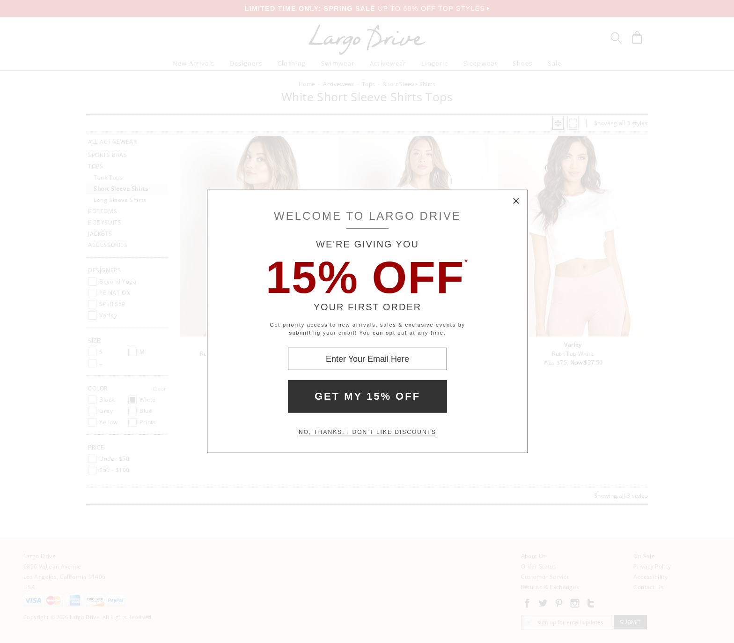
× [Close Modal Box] (516, 201)
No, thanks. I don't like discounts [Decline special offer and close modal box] (367, 432)
